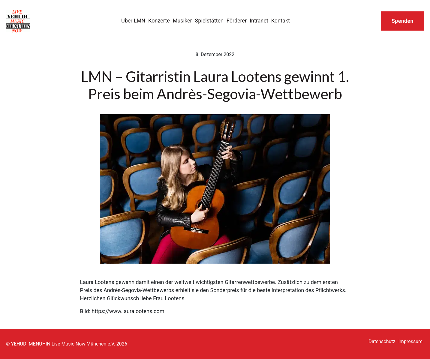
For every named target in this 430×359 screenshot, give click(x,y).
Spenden (402, 21)
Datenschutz (381, 341)
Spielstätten (209, 20)
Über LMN (133, 20)
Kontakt (280, 20)
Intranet (259, 20)
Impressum (410, 341)
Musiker (182, 20)
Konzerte (159, 20)
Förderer (237, 20)
